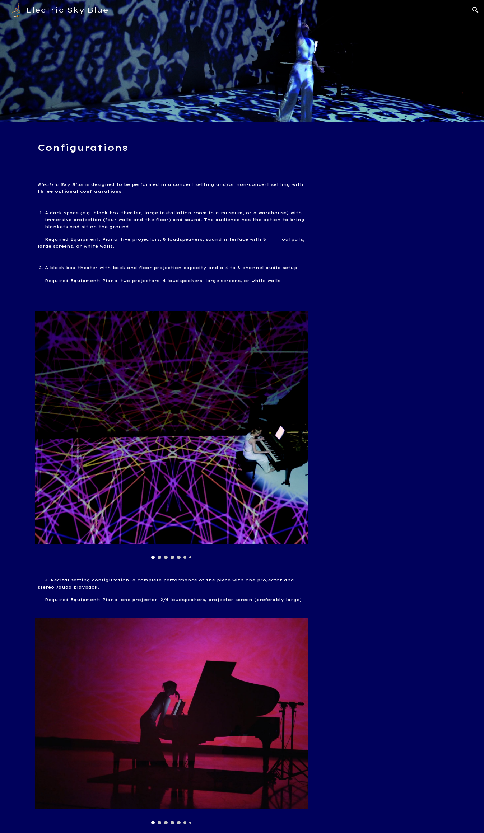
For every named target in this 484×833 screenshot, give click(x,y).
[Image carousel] (171, 435)
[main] (171, 145)
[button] (475, 10)
